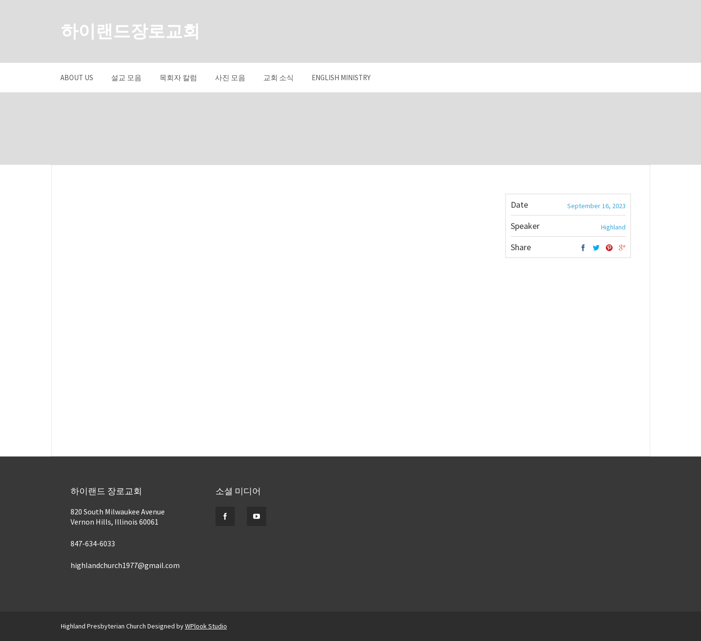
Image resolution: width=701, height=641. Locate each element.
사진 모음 (230, 77)
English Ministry (341, 77)
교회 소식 (278, 77)
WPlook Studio (206, 626)
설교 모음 (126, 77)
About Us (76, 77)
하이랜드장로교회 (130, 31)
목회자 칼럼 (178, 77)
